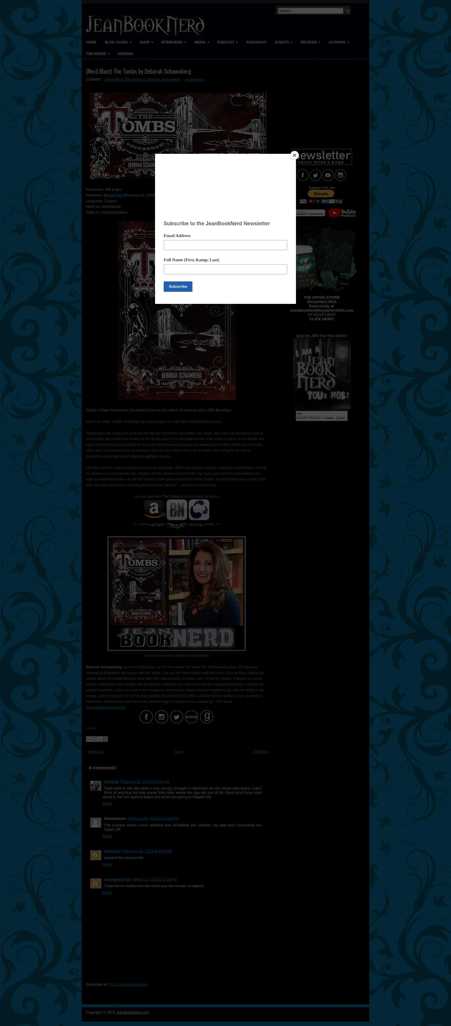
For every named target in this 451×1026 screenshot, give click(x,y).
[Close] (294, 155)
